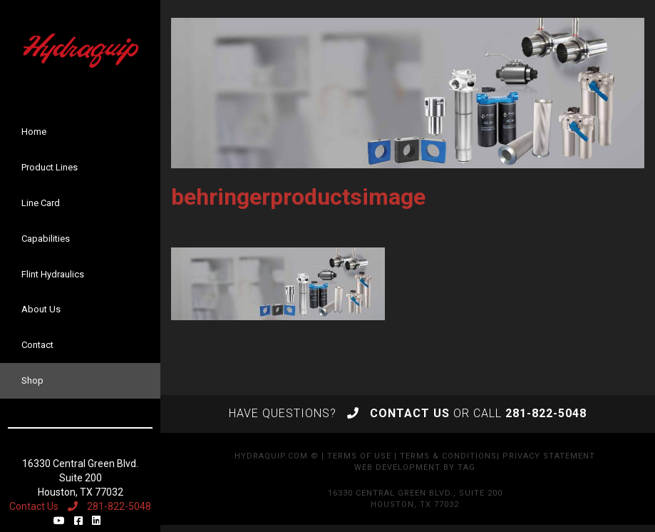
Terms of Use (359, 456)
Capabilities (45, 238)
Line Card (40, 203)
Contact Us (33, 506)
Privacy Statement (548, 456)
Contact (37, 344)
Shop (32, 380)
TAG (466, 467)
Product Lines (49, 167)
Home (33, 131)
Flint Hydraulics (52, 274)
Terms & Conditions (448, 456)
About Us (41, 309)
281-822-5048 (109, 506)
